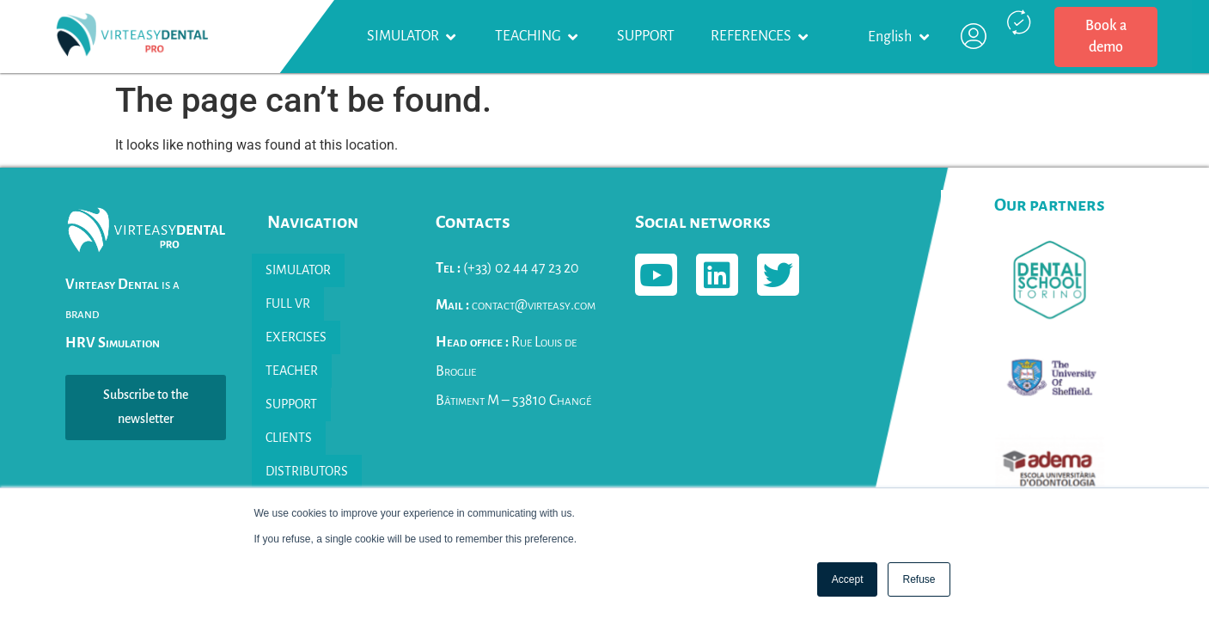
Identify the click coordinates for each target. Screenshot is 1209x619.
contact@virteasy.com (515, 305)
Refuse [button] (918, 579)
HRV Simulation (112, 343)
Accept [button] (848, 579)
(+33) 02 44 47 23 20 (507, 268)
